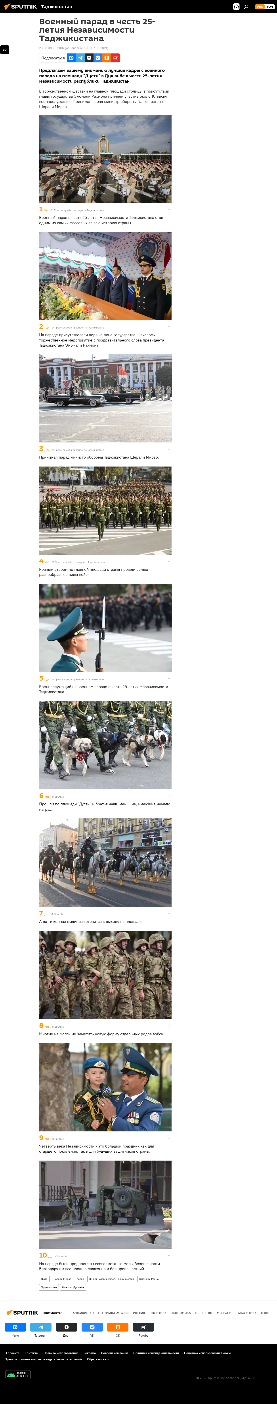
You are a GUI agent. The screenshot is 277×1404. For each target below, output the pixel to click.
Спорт (266, 1313)
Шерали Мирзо (62, 1279)
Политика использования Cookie (207, 1353)
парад (80, 1279)
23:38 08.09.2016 (51, 48)
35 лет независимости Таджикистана (111, 1279)
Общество (203, 1313)
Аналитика (247, 1313)
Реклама (90, 1353)
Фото (44, 1279)
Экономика (181, 1313)
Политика (157, 1313)
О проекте (12, 1353)
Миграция (225, 1313)
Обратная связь (98, 1359)
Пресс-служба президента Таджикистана (79, 210)
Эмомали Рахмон (149, 1279)
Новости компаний (114, 1353)
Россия (139, 1313)
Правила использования (61, 1353)
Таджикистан (49, 1287)
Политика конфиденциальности (156, 1353)
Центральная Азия (113, 1313)
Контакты (31, 1353)
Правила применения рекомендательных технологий (43, 1359)
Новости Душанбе (73, 1287)
